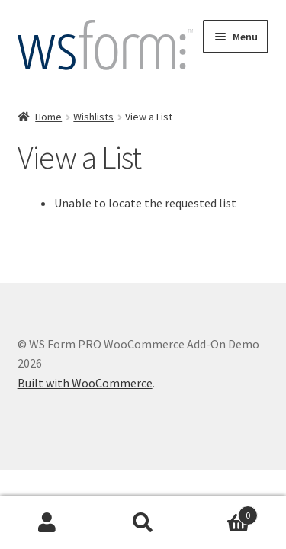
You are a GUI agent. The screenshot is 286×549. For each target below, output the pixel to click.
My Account (47, 523)
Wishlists (93, 117)
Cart (224, 512)
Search (143, 523)
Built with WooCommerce (85, 382)
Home (48, 117)
